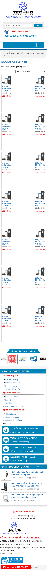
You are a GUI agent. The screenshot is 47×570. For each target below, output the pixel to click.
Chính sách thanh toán (14, 417)
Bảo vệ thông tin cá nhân (14, 406)
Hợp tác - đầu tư (11, 386)
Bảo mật (8, 400)
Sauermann (30, 53)
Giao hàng (9, 403)
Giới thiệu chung (11, 380)
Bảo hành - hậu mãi (12, 397)
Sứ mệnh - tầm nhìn (12, 383)
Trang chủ (6, 53)
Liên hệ (8, 423)
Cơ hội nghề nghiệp (12, 389)
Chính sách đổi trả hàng (14, 420)
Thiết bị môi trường (18, 53)
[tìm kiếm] (18, 25)
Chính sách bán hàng (13, 414)
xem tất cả (41, 467)
